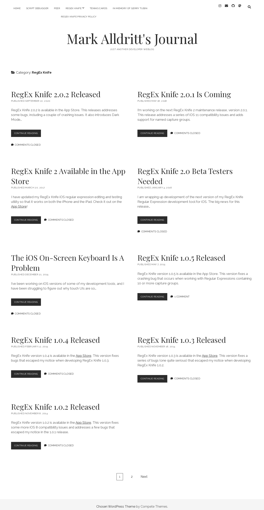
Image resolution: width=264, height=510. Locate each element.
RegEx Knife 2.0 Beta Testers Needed (185, 172)
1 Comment (184, 293)
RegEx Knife (73, 8)
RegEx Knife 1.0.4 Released (55, 336)
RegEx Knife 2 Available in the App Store (68, 172)
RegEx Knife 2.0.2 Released (55, 90)
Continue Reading (29, 130)
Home (17, 8)
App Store (19, 203)
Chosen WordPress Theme (115, 503)
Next (144, 473)
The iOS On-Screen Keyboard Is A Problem (67, 259)
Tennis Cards (98, 8)
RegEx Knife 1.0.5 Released (181, 254)
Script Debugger (37, 8)
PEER (57, 8)
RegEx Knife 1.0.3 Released (181, 336)
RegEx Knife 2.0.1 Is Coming (184, 90)
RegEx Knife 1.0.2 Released (55, 403)
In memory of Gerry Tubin (130, 8)
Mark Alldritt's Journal (132, 35)
